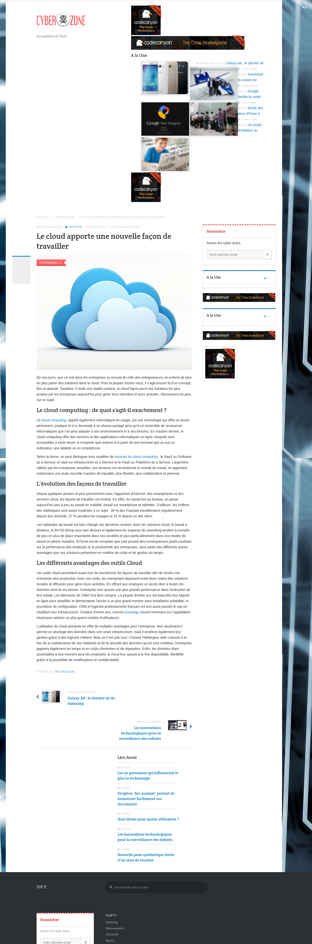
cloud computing (53, 420)
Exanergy (131, 612)
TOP (41, 857)
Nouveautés (115, 898)
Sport (110, 911)
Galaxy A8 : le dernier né (244, 63)
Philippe (75, 227)
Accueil (43, 217)
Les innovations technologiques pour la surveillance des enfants (145, 807)
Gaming (111, 892)
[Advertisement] (73, 754)
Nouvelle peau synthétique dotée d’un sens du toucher (145, 827)
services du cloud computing (137, 457)
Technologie (65, 217)
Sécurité (112, 904)
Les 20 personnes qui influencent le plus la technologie (147, 746)
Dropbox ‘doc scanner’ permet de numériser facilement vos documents (146, 769)
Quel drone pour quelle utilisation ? (148, 789)
